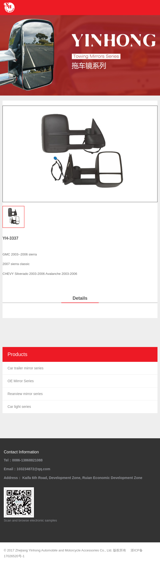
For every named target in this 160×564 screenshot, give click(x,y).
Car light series (19, 407)
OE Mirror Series (21, 381)
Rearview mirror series (25, 394)
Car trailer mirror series (25, 368)
